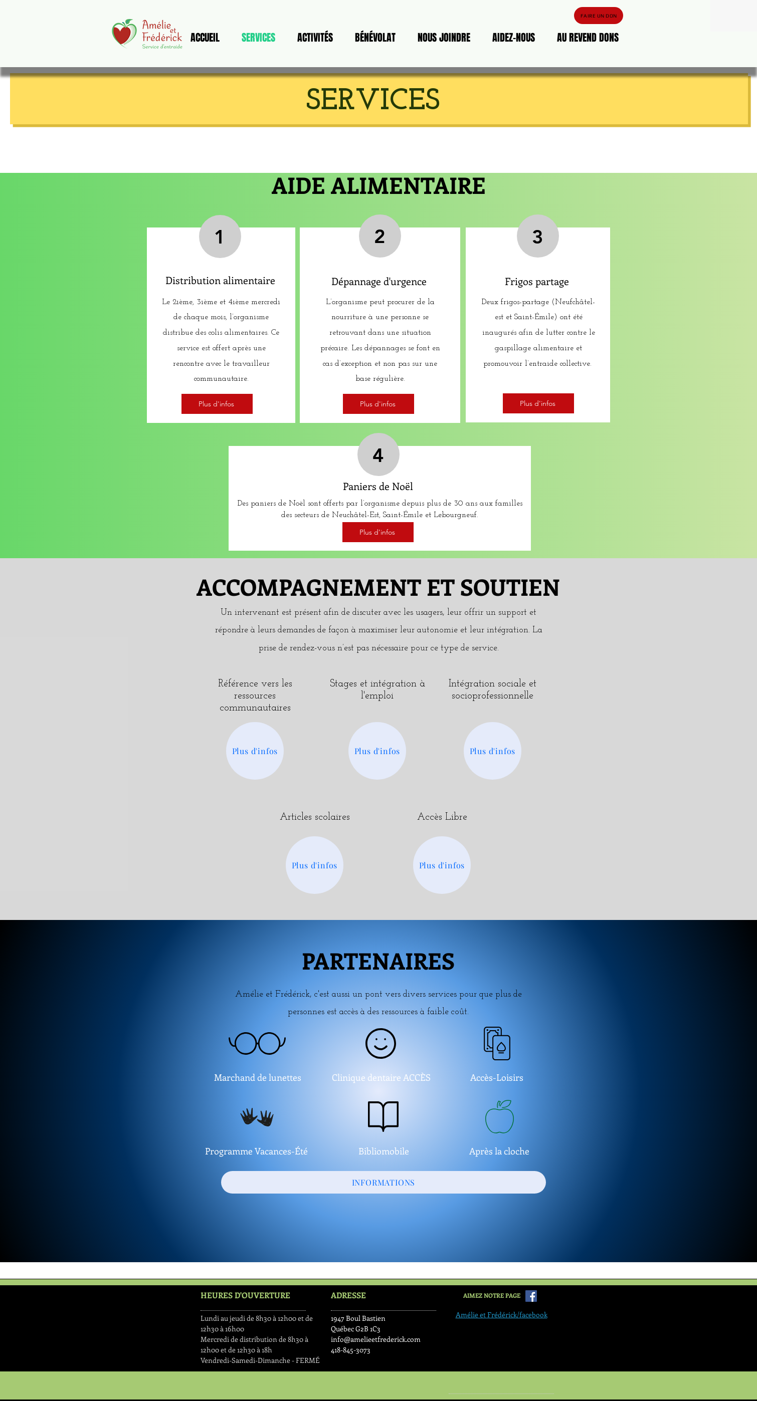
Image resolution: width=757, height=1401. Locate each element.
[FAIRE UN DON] (598, 15)
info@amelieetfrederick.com (376, 1339)
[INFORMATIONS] (383, 1182)
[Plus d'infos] (217, 404)
